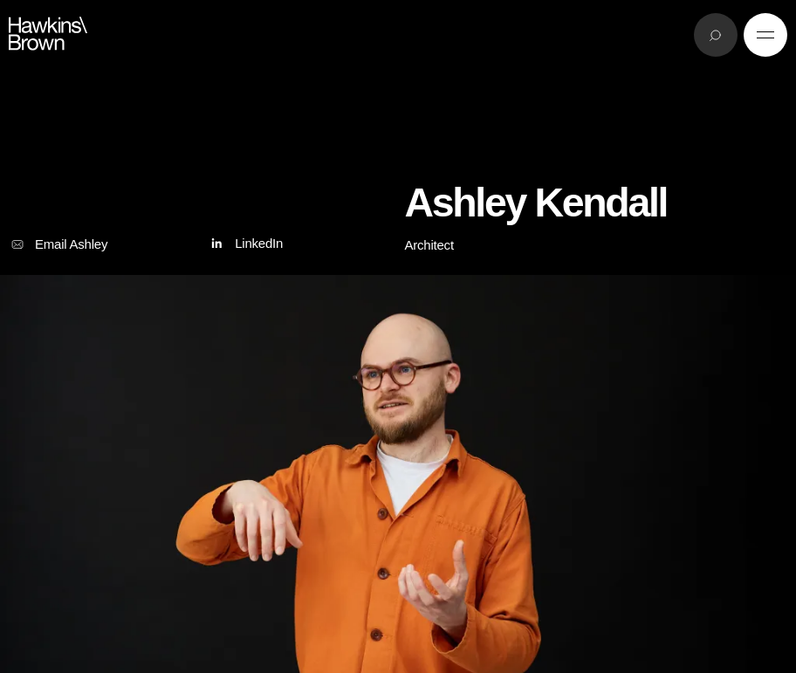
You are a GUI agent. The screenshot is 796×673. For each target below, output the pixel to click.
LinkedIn (245, 244)
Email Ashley (58, 244)
